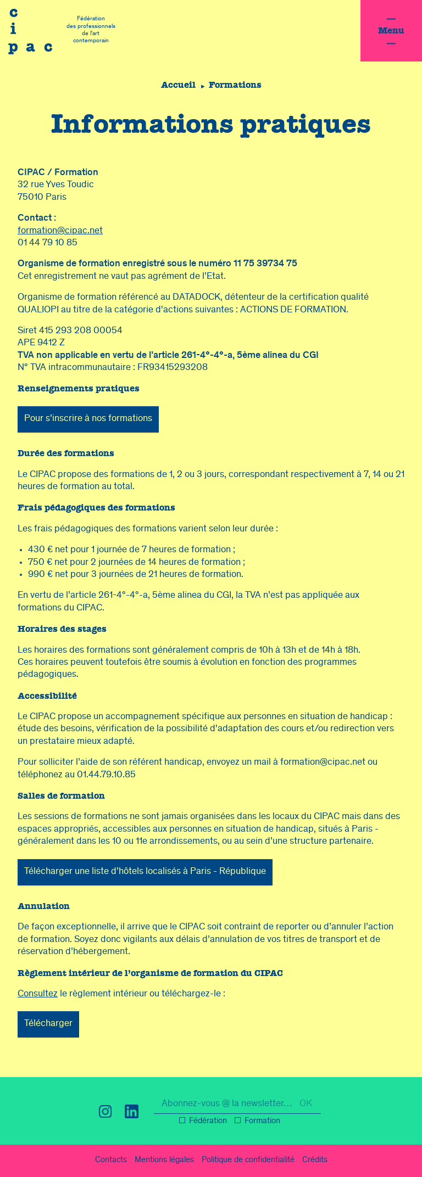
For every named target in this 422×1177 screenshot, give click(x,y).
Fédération (208, 1121)
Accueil (177, 85)
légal (164, 1160)
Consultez (38, 994)
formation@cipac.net (60, 231)
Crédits (314, 1160)
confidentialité (248, 1160)
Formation (262, 1121)
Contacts (111, 1160)
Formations (235, 85)
